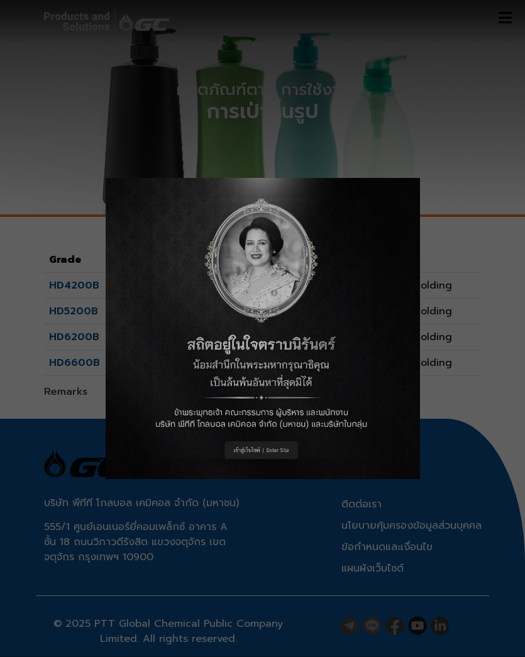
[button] (263, 328)
